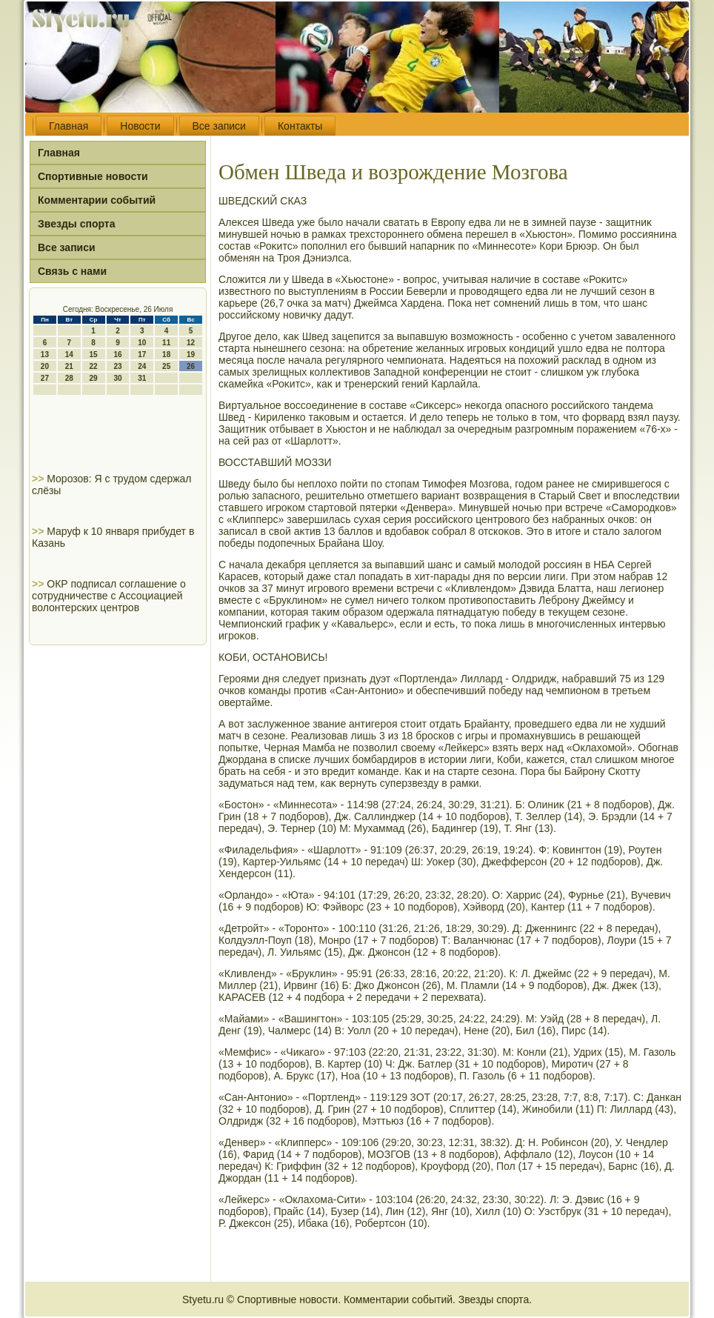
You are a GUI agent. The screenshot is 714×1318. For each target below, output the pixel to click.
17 (142, 354)
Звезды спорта (76, 224)
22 (94, 366)
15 (94, 354)
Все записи (219, 126)
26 (191, 366)
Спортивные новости (93, 176)
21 (69, 366)
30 (117, 378)
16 (117, 354)
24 (142, 366)
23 (117, 366)
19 (191, 354)
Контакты (300, 126)
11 (166, 343)
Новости (140, 126)
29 (94, 378)
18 (166, 354)
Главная (68, 126)
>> (39, 479)
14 (69, 354)
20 (45, 366)
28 (69, 378)
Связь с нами (72, 271)
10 (142, 343)
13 (45, 354)
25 (166, 366)
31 (142, 378)
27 (45, 378)
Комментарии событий (97, 200)
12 (191, 343)
